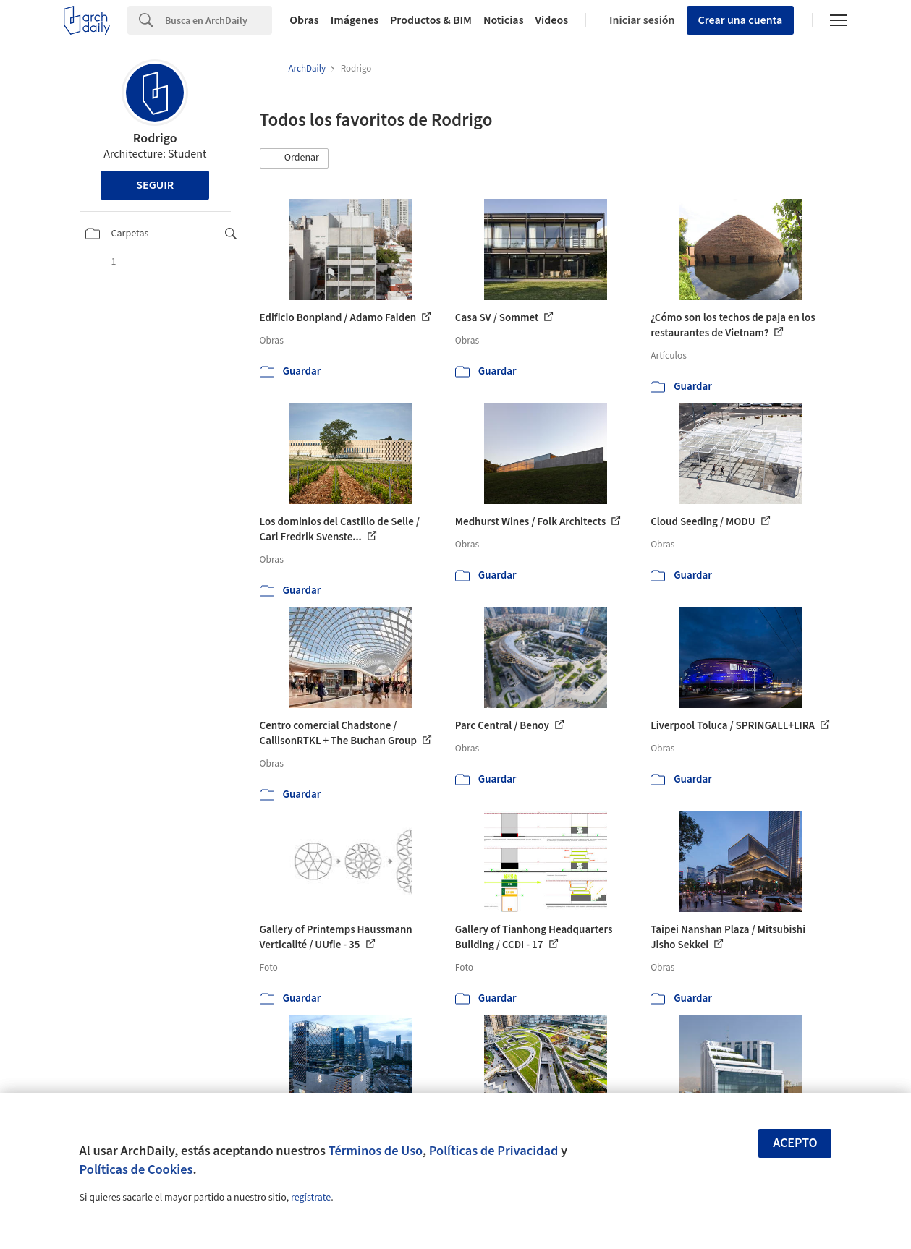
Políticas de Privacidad (494, 1150)
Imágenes (354, 20)
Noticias (503, 20)
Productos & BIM (431, 20)
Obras (304, 20)
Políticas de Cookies (136, 1169)
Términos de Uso (376, 1150)
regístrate (311, 1197)
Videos (552, 20)
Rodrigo (155, 138)
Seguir (155, 185)
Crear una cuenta (740, 20)
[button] (294, 158)
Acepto (795, 1143)
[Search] (218, 20)
